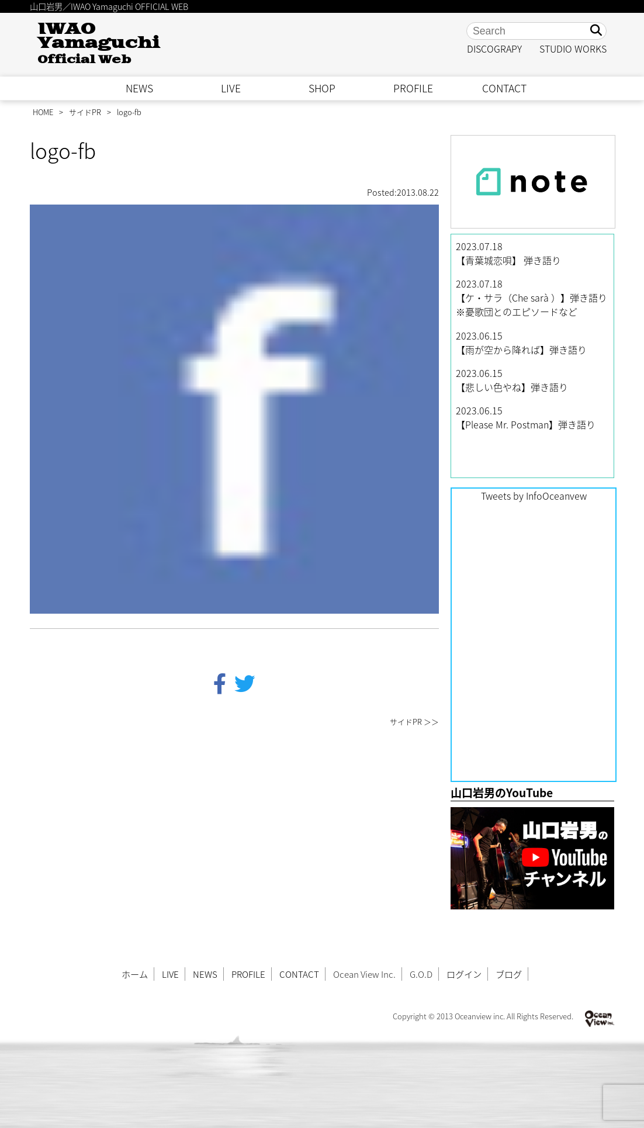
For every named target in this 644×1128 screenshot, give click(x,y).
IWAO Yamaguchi (98, 43)
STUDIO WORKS (573, 48)
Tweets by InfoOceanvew (534, 496)
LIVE (231, 88)
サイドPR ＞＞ (414, 721)
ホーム (135, 974)
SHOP (322, 88)
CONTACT (504, 88)
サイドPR (85, 111)
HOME (43, 111)
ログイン (464, 974)
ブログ (509, 974)
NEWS (139, 88)
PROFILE (413, 88)
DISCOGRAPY (494, 48)
